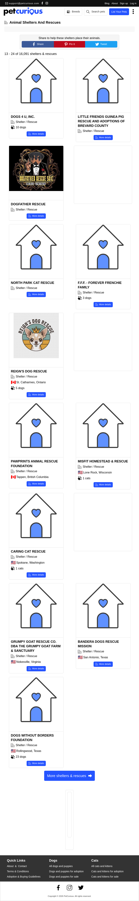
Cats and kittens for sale (105, 876)
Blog (107, 3)
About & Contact (17, 866)
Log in (133, 3)
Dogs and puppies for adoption (66, 871)
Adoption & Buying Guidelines (23, 876)
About (114, 3)
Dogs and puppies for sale (64, 876)
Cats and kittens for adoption (107, 871)
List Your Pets (119, 11)
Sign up (124, 3)
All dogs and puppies (61, 866)
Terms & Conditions (18, 871)
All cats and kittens (102, 866)
